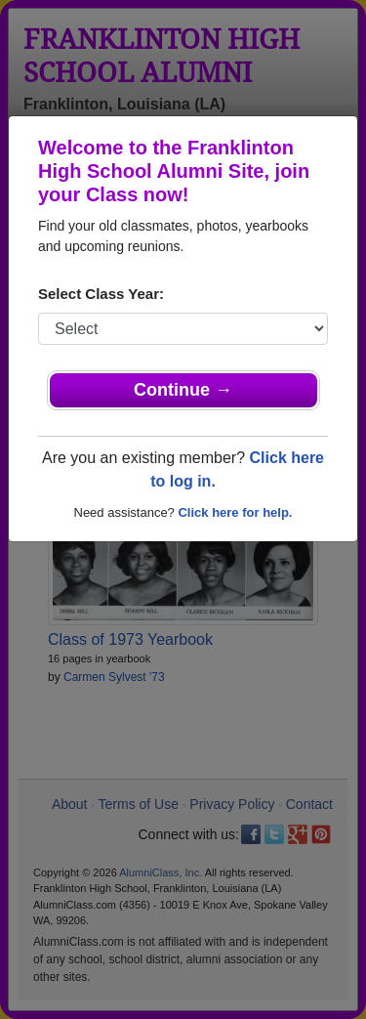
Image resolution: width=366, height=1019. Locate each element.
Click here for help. (235, 512)
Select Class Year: (101, 293)
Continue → (183, 390)
